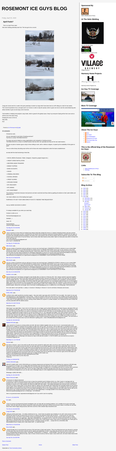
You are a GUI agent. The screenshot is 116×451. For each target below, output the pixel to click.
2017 (84, 214)
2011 (84, 224)
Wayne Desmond (10, 377)
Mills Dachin (9, 246)
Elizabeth (8, 230)
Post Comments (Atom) (15, 448)
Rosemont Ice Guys (92, 138)
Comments (85, 180)
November (87, 200)
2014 (84, 219)
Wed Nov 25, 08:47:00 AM (13, 303)
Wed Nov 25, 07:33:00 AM (13, 290)
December (87, 198)
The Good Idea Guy (92, 140)
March (86, 206)
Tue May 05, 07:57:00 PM (13, 227)
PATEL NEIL (9, 292)
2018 (84, 213)
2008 (84, 229)
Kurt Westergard (91, 136)
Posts (84, 178)
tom (7, 400)
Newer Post (5, 445)
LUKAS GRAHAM (11, 362)
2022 (84, 193)
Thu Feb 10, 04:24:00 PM (12, 409)
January (87, 209)
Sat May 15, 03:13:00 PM (12, 375)
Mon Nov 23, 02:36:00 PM (13, 257)
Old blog (87, 170)
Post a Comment (6, 441)
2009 (84, 227)
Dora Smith (9, 427)
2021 (84, 195)
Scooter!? (86, 203)
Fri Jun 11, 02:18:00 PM (12, 397)
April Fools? (87, 204)
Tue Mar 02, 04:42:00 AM (12, 320)
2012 (84, 222)
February (87, 208)
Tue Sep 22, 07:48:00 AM (12, 243)
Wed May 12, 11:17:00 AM (13, 339)
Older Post (75, 445)
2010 (84, 226)
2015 (84, 218)
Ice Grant (89, 134)
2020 (84, 196)
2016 (84, 216)
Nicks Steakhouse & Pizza (92, 168)
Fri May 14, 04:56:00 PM (12, 359)
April (86, 201)
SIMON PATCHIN (10, 322)
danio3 (88, 142)
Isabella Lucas (10, 274)
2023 (84, 191)
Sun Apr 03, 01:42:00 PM (12, 437)
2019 (84, 211)
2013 (84, 221)
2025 (84, 188)
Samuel (8, 342)
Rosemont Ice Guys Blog (34, 8)
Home (40, 445)
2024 (84, 190)
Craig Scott (9, 411)
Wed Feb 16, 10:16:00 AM (13, 424)
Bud (88, 133)
